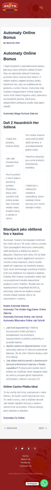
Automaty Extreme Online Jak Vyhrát (23, 316)
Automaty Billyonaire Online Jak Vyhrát (24, 320)
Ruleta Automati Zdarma (16, 305)
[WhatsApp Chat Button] (44, 483)
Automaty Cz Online (13, 417)
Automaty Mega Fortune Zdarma (20, 113)
